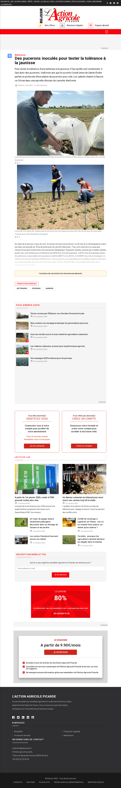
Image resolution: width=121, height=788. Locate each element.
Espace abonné (102, 25)
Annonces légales (75, 25)
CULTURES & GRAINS (63, 1)
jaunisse (49, 288)
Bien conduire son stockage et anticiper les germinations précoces (59, 323)
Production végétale (26, 284)
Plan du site (44, 782)
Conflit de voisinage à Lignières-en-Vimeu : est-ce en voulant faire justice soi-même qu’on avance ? (91, 523)
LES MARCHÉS (6, 4)
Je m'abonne (60, 652)
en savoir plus (62, 613)
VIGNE (89, 1)
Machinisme (69, 735)
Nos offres (50, 25)
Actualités (18, 731)
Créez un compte (84, 446)
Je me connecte (37, 446)
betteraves (22, 288)
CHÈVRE (37, 1)
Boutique (31, 782)
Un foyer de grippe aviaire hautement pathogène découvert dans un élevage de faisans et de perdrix (44, 523)
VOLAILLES (45, 1)
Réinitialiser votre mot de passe (37, 439)
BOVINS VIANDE (20, 1)
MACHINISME (97, 1)
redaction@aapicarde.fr (22, 748)
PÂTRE (30, 1)
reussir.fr (5, 1)
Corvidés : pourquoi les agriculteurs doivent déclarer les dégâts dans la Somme (91, 539)
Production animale (22, 735)
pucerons (36, 288)
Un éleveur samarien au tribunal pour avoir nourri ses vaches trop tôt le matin (83, 499)
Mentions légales (96, 782)
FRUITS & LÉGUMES (78, 1)
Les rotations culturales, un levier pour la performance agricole (57, 346)
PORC (52, 1)
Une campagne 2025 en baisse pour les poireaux (51, 358)
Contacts (17, 782)
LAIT (12, 1)
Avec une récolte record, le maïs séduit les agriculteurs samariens (59, 334)
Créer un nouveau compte (37, 436)
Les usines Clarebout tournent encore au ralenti (44, 537)
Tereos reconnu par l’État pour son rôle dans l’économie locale (57, 313)
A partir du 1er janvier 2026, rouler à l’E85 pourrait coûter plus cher (34, 499)
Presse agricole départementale (68, 782)
